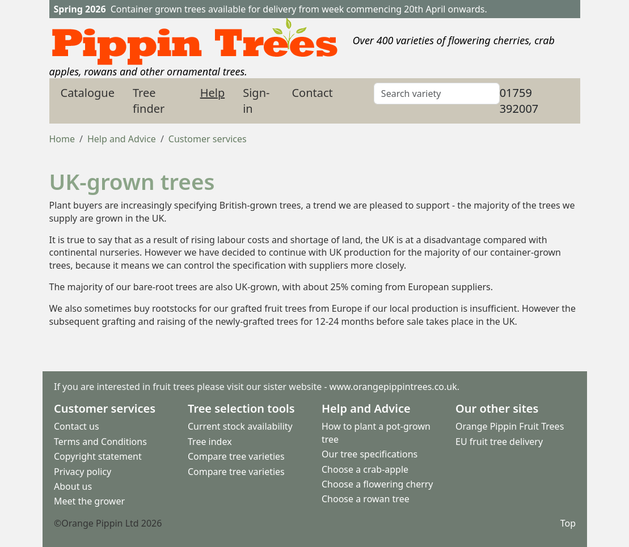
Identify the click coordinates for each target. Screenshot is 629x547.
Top (567, 523)
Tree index (210, 441)
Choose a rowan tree (366, 499)
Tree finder (148, 100)
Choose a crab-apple (365, 469)
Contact (312, 92)
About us (73, 486)
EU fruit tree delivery (499, 441)
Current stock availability (240, 426)
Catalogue (88, 92)
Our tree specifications (369, 454)
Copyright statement (98, 456)
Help (212, 92)
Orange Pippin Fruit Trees (509, 426)
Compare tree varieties (236, 456)
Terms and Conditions (100, 441)
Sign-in (256, 100)
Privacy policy (82, 471)
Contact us (76, 426)
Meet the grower (89, 501)
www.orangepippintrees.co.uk (393, 386)
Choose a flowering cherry (377, 484)
